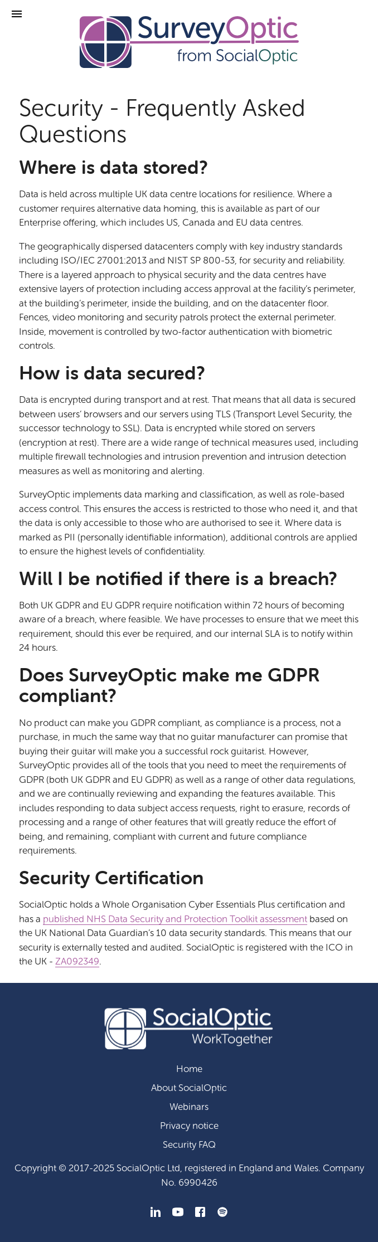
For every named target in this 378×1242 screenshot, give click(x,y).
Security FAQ (189, 1144)
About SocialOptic (189, 1088)
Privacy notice (189, 1126)
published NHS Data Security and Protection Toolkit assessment (175, 919)
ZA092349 (77, 961)
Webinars (189, 1107)
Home (189, 1069)
